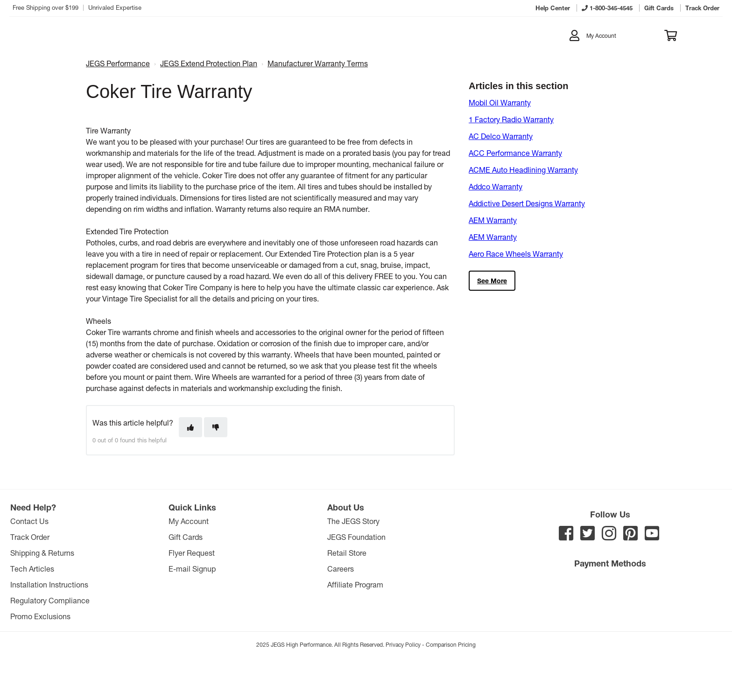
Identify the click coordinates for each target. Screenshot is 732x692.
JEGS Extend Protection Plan (208, 63)
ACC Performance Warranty (515, 152)
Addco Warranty (495, 186)
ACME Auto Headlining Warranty (523, 169)
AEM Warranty (493, 220)
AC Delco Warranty (501, 136)
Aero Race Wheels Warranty (516, 253)
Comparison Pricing (451, 644)
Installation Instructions (49, 584)
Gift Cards (186, 536)
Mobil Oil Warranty (500, 102)
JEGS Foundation (356, 536)
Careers (340, 568)
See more (492, 281)
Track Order (29, 536)
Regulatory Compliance (50, 600)
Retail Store (346, 552)
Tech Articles (32, 568)
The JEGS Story (353, 521)
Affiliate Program (355, 584)
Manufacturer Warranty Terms (317, 63)
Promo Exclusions (40, 616)
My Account (189, 521)
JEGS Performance (118, 63)
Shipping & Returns (42, 552)
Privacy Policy (403, 644)
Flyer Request (192, 552)
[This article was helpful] (190, 427)
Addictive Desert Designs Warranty (527, 203)
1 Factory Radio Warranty (511, 119)
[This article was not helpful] (215, 427)
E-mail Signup (192, 568)
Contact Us (29, 521)
